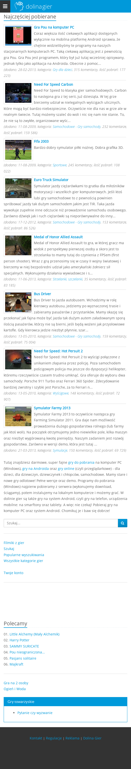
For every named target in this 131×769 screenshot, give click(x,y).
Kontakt (36, 738)
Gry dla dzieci (62, 69)
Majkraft (16, 664)
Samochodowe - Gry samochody (77, 126)
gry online (66, 468)
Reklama (72, 738)
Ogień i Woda (15, 688)
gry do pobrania (81, 462)
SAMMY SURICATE (24, 646)
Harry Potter (19, 640)
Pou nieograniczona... (27, 652)
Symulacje (60, 450)
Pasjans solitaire (23, 658)
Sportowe (59, 165)
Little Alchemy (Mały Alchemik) (34, 634)
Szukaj (9, 548)
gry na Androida (35, 468)
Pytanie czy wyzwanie (34, 712)
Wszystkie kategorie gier (23, 560)
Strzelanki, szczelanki (67, 279)
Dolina (39, 6)
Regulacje (54, 738)
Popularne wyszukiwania (24, 554)
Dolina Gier (92, 738)
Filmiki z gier (14, 542)
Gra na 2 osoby (16, 683)
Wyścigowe (60, 393)
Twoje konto (13, 572)
